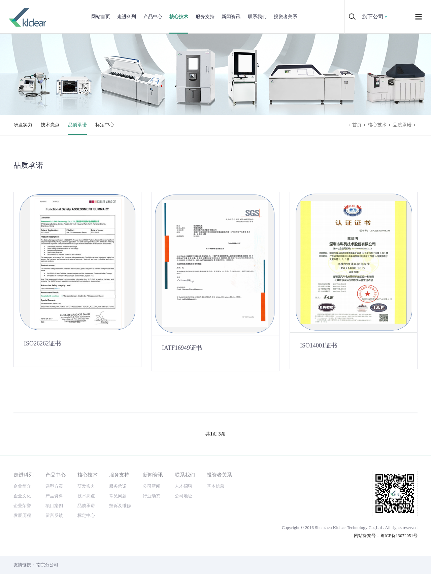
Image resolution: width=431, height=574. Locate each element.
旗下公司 (373, 16)
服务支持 (205, 16)
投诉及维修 (120, 505)
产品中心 (152, 16)
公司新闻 (151, 486)
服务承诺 (118, 486)
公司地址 (183, 495)
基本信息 (215, 486)
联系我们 (257, 16)
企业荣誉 (22, 505)
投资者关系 (285, 16)
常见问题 (118, 495)
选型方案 (54, 486)
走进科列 (126, 16)
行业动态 (151, 495)
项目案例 (54, 505)
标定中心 (104, 124)
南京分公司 (47, 564)
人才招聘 (183, 486)
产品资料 (54, 495)
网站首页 (100, 16)
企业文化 (22, 495)
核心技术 (178, 16)
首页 (357, 124)
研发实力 (22, 124)
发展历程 (22, 515)
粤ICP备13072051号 (399, 535)
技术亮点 (50, 124)
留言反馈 (54, 515)
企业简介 (22, 486)
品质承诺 (77, 124)
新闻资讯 (231, 16)
